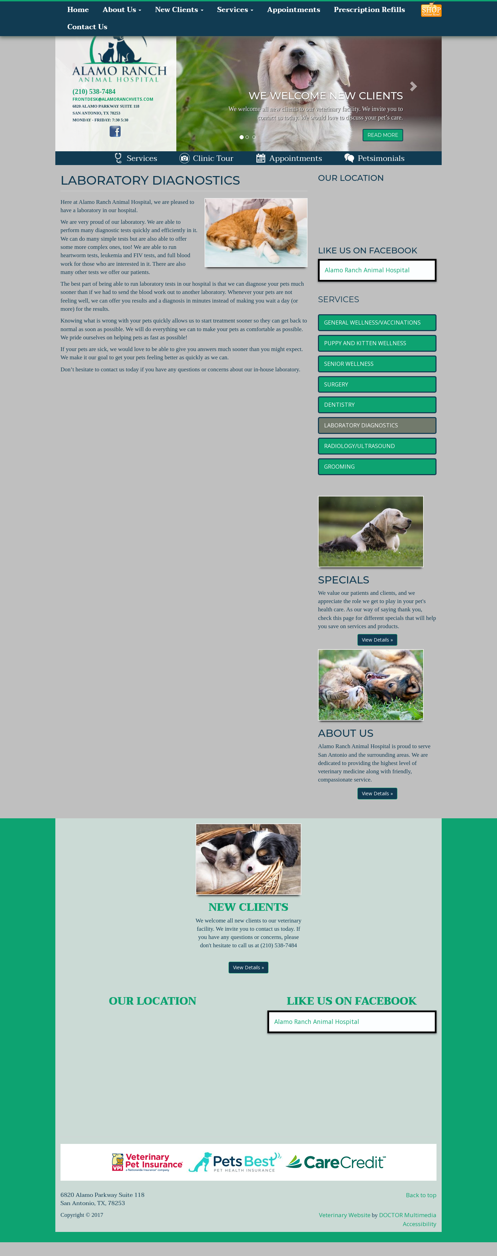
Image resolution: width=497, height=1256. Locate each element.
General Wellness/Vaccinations (372, 322)
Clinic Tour (206, 158)
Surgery (336, 384)
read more (382, 135)
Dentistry (339, 404)
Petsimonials (374, 158)
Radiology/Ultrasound (359, 446)
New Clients (179, 10)
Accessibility (420, 1224)
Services (235, 10)
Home (78, 10)
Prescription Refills (369, 10)
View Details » (377, 639)
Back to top (421, 1195)
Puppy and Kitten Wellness (365, 343)
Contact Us (87, 27)
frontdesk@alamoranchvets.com (113, 99)
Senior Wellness (349, 364)
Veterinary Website (345, 1215)
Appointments (293, 10)
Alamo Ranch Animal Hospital (367, 270)
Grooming (339, 466)
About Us (121, 10)
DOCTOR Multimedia (408, 1215)
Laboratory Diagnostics (361, 425)
